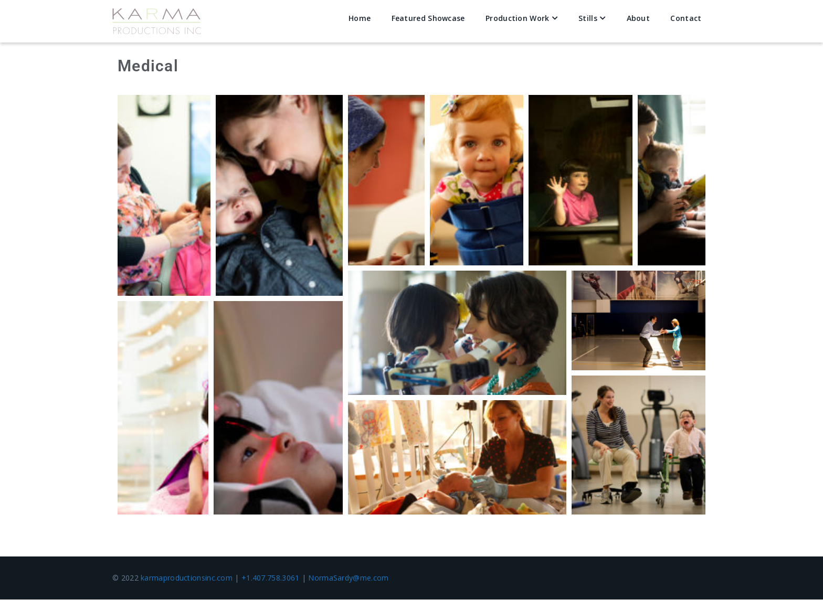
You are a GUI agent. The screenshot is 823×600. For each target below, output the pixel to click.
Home (360, 18)
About (638, 18)
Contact (685, 18)
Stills (587, 18)
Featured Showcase (428, 18)
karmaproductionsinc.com (187, 578)
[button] (164, 195)
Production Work (518, 18)
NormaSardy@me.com (348, 578)
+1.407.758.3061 (270, 578)
